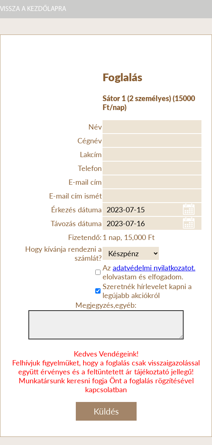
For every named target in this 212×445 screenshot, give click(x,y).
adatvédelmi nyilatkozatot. (154, 267)
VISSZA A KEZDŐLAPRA (33, 9)
